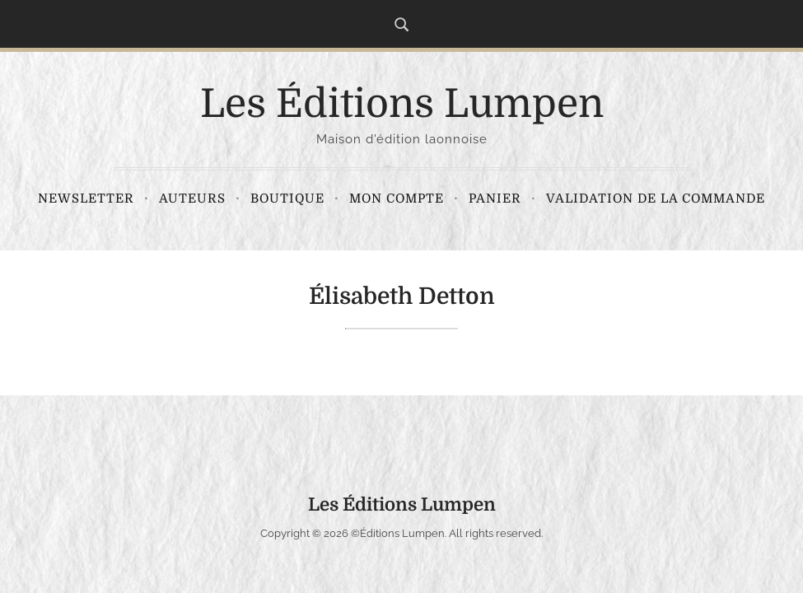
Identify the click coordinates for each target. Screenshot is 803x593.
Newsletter (86, 198)
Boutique (287, 198)
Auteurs (192, 198)
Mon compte (396, 198)
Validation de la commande (655, 198)
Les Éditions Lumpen (402, 104)
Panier (495, 198)
